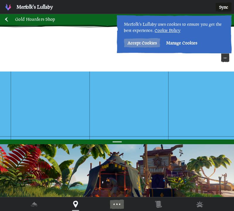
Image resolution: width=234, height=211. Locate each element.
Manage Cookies (181, 43)
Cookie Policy (167, 30)
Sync (223, 7)
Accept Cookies (142, 43)
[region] (117, 105)
